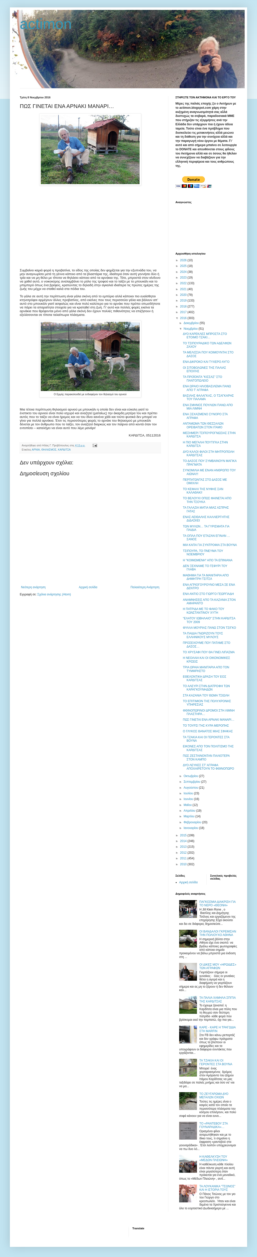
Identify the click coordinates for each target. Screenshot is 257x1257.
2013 (184, 846)
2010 (184, 864)
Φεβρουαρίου (193, 822)
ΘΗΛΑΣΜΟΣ (48, 449)
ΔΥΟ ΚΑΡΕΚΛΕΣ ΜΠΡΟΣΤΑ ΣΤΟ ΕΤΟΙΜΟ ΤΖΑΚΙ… (205, 335)
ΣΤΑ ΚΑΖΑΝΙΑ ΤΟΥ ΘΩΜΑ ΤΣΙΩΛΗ (206, 695)
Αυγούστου (191, 787)
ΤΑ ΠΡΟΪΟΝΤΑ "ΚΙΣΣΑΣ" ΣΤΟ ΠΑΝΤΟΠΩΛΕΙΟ (202, 378)
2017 (184, 312)
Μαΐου (188, 805)
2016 (184, 318)
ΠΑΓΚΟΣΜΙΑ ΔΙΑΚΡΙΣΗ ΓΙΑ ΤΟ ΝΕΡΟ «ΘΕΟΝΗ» (217, 903)
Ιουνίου (189, 799)
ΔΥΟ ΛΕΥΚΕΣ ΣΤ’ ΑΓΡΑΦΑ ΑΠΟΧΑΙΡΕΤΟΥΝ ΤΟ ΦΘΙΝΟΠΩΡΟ (208, 766)
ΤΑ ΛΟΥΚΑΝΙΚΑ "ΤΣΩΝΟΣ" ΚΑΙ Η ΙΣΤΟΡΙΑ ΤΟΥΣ (217, 1188)
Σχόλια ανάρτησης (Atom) (54, 594)
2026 (184, 260)
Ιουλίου (189, 793)
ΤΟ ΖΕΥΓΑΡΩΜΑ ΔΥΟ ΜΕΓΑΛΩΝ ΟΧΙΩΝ (213, 1095)
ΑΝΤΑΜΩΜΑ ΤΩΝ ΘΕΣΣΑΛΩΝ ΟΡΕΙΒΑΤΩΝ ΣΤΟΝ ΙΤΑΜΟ (203, 425)
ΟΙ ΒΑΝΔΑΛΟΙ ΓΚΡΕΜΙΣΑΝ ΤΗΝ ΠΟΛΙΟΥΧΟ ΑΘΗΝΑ (217, 933)
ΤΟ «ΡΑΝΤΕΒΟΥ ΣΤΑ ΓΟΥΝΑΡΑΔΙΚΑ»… (213, 1125)
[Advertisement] (90, 224)
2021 (184, 289)
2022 (184, 283)
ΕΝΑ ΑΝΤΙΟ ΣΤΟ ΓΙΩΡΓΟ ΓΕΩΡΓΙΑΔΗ (208, 594)
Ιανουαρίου (191, 828)
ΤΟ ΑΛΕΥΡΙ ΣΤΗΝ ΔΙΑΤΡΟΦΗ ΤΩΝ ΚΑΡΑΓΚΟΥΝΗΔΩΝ (206, 687)
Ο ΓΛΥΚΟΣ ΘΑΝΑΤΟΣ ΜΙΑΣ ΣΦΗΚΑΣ (208, 731)
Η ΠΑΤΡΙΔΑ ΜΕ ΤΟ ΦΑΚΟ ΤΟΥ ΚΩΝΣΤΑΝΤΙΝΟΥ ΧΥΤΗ (203, 610)
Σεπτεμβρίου (192, 781)
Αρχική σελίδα (88, 587)
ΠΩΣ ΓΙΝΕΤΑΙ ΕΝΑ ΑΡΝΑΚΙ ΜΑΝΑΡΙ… (208, 719)
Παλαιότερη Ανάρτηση (144, 587)
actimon (46, 24)
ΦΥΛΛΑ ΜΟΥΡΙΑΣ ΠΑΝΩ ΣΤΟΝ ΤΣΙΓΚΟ (209, 627)
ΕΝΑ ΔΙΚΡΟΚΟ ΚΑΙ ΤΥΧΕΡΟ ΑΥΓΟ (206, 362)
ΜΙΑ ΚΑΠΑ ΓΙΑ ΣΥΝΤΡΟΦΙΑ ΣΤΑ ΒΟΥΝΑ (210, 545)
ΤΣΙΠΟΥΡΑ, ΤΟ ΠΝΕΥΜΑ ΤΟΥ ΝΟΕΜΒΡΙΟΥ (203, 552)
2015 (184, 835)
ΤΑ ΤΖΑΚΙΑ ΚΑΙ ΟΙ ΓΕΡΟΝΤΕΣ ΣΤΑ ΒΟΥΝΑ (215, 1062)
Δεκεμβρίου (192, 323)
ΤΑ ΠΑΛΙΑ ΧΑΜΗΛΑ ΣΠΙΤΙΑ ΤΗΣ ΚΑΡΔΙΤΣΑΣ (217, 999)
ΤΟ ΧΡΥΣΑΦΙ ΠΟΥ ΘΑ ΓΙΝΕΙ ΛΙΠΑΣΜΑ (209, 652)
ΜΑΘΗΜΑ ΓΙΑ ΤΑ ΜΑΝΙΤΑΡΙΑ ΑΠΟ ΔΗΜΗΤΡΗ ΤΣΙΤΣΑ (206, 577)
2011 (184, 858)
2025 (184, 266)
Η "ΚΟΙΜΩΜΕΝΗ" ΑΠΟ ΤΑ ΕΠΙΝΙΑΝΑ (208, 560)
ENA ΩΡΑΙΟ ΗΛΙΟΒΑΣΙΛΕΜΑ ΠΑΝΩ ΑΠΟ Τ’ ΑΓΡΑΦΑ (207, 388)
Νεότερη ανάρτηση (33, 587)
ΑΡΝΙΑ (36, 449)
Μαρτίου (189, 816)
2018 (184, 306)
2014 (184, 841)
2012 (184, 852)
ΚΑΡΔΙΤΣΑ (64, 449)
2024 (184, 272)
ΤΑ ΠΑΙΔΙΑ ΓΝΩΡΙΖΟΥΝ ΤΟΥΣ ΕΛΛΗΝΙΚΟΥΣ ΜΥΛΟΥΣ (203, 635)
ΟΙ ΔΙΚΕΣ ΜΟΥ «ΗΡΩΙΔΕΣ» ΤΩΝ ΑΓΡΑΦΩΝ (217, 966)
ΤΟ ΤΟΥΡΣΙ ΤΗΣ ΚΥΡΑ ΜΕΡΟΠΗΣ (206, 725)
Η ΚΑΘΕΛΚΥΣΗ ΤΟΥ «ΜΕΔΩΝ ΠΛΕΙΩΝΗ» (213, 1158)
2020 (184, 295)
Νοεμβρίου (191, 328)
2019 (184, 300)
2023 (184, 277)
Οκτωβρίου (191, 776)
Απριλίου (190, 810)
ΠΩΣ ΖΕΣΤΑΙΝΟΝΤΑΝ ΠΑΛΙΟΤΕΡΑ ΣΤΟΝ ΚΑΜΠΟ (206, 757)
